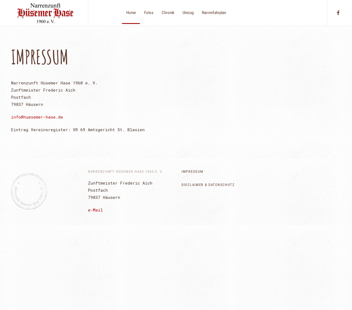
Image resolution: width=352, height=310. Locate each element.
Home (131, 12)
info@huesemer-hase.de (37, 117)
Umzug (188, 12)
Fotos (148, 12)
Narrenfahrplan (214, 12)
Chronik (168, 12)
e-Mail (95, 210)
